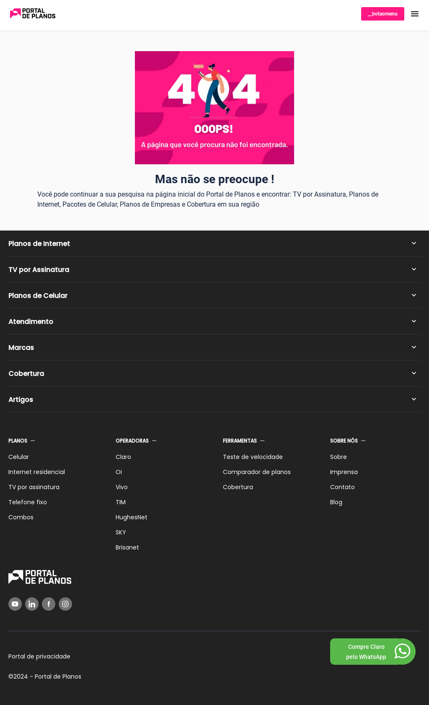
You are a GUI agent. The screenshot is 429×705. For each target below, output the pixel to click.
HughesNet (131, 517)
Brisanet (127, 547)
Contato (342, 487)
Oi (119, 472)
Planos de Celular (37, 296)
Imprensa (344, 472)
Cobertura (26, 373)
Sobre (338, 457)
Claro (123, 457)
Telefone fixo (27, 502)
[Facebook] (48, 604)
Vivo (122, 487)
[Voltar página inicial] (32, 14)
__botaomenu (383, 14)
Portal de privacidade (39, 656)
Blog (336, 502)
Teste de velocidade (253, 457)
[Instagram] (65, 604)
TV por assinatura (33, 487)
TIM (121, 502)
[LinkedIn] (32, 604)
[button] (415, 13)
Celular (18, 457)
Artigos (20, 399)
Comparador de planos (257, 472)
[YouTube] (15, 604)
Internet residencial (36, 472)
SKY (121, 532)
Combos (21, 517)
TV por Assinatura (38, 270)
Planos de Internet (39, 244)
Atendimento (30, 322)
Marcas (21, 347)
